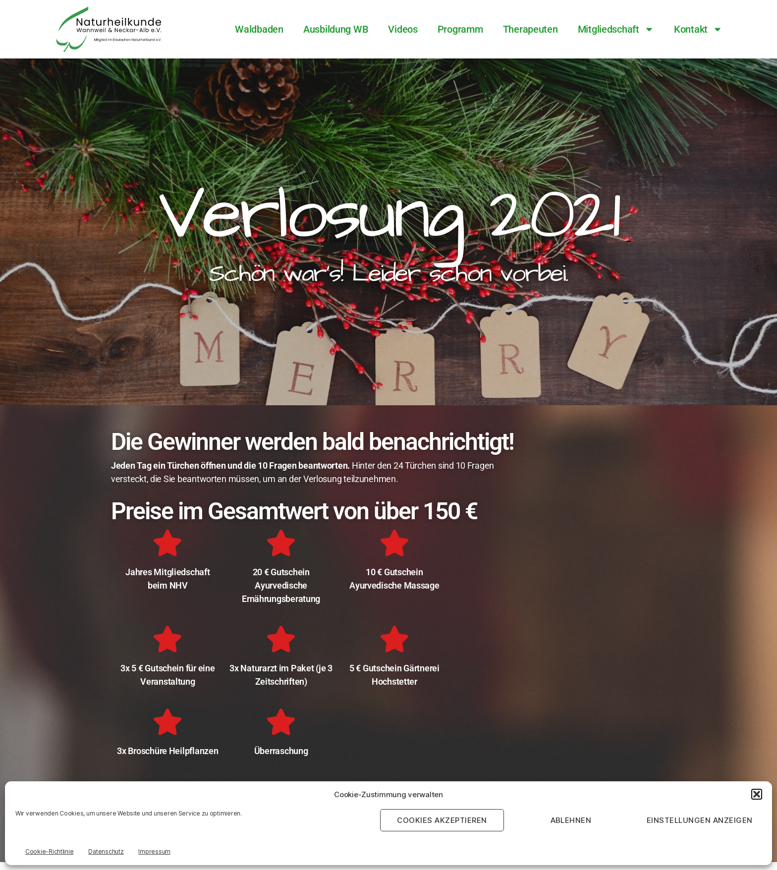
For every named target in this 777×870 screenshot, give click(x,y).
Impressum (154, 851)
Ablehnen (571, 820)
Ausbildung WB (336, 29)
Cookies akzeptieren (442, 820)
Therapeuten (530, 29)
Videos (402, 29)
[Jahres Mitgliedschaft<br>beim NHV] (167, 543)
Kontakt (698, 29)
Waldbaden (259, 29)
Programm (460, 29)
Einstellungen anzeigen (700, 820)
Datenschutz (105, 851)
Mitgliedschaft (616, 29)
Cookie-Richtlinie (49, 851)
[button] (757, 794)
